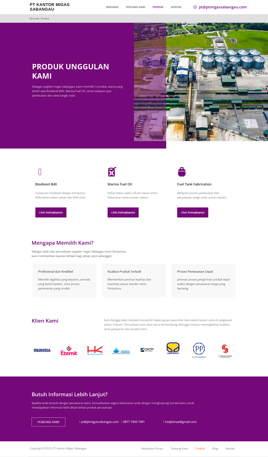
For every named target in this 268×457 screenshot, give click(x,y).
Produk (158, 7)
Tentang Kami (135, 7)
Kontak (176, 7)
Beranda (112, 7)
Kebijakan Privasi (152, 448)
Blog (215, 448)
